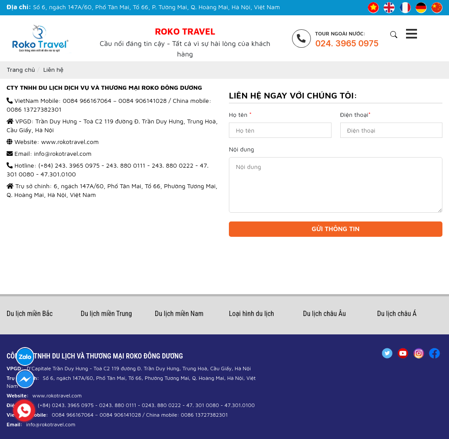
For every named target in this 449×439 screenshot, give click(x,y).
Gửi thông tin (336, 228)
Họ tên (240, 114)
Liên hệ (53, 69)
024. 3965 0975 (346, 44)
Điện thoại (355, 114)
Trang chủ (21, 69)
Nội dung (241, 149)
